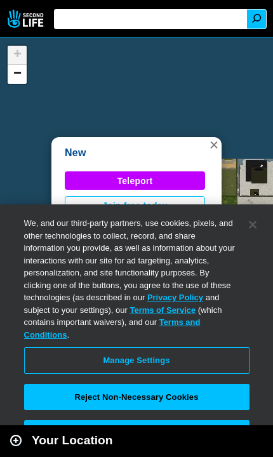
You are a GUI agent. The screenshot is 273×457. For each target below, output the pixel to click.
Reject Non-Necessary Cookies (136, 397)
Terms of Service (163, 310)
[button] (214, 144)
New (75, 152)
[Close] (253, 225)
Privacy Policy (175, 297)
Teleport (135, 181)
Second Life (27, 19)
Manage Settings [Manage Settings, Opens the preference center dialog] (136, 360)
